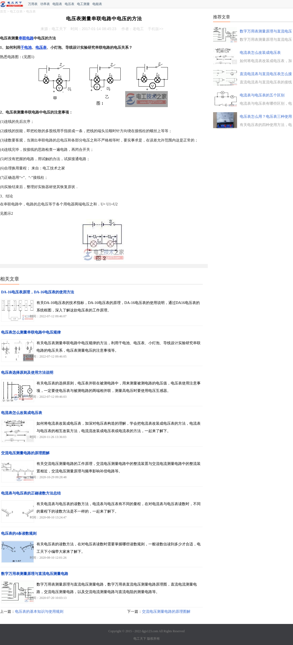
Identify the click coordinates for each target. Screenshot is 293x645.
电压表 (69, 4)
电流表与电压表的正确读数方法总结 (31, 493)
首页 (3, 11)
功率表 (45, 4)
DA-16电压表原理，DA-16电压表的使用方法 (37, 292)
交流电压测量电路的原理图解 (25, 453)
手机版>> (155, 29)
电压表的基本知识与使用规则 (39, 612)
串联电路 (26, 38)
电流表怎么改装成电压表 (21, 413)
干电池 (26, 48)
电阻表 (57, 4)
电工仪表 (16, 11)
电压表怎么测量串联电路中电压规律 (31, 332)
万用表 (33, 4)
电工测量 (83, 4)
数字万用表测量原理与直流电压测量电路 (34, 574)
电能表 (97, 4)
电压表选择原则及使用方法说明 (27, 373)
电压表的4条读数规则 (18, 534)
